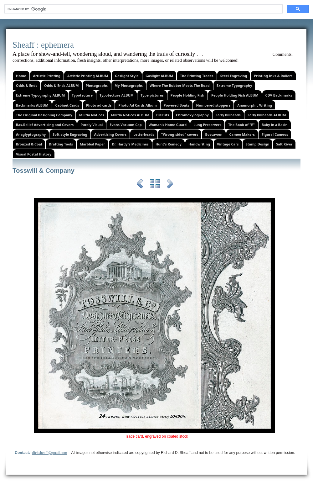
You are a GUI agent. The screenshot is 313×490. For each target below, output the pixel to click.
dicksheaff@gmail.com (49, 452)
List (155, 184)
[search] (143, 9)
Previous (140, 184)
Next (170, 184)
